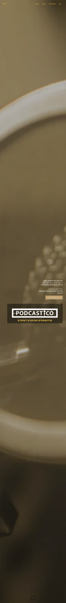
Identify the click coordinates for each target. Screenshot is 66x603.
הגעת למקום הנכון (54, 297)
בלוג (60, 3)
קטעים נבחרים (52, 3)
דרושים (44, 3)
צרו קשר (37, 3)
